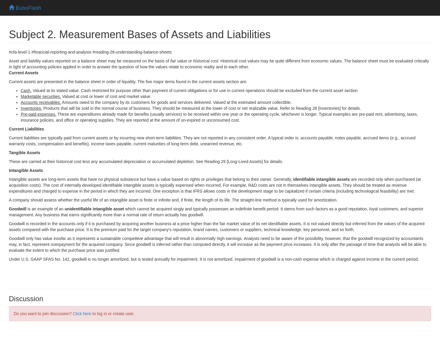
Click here (82, 313)
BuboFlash (25, 8)
